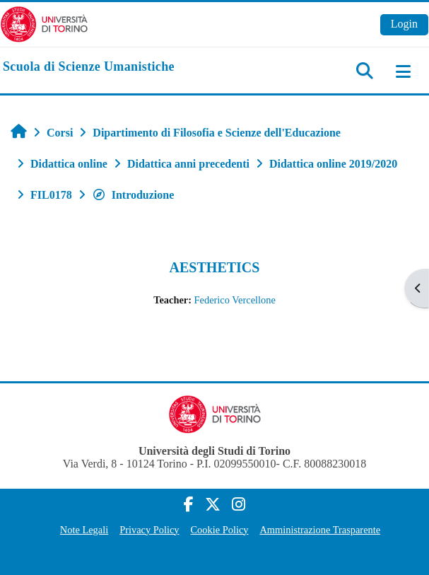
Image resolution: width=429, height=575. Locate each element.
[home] (89, 67)
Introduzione (133, 195)
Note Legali (84, 529)
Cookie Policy (220, 529)
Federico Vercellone (235, 300)
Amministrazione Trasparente (319, 529)
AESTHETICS (215, 267)
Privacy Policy (149, 529)
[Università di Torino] (44, 23)
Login (404, 24)
